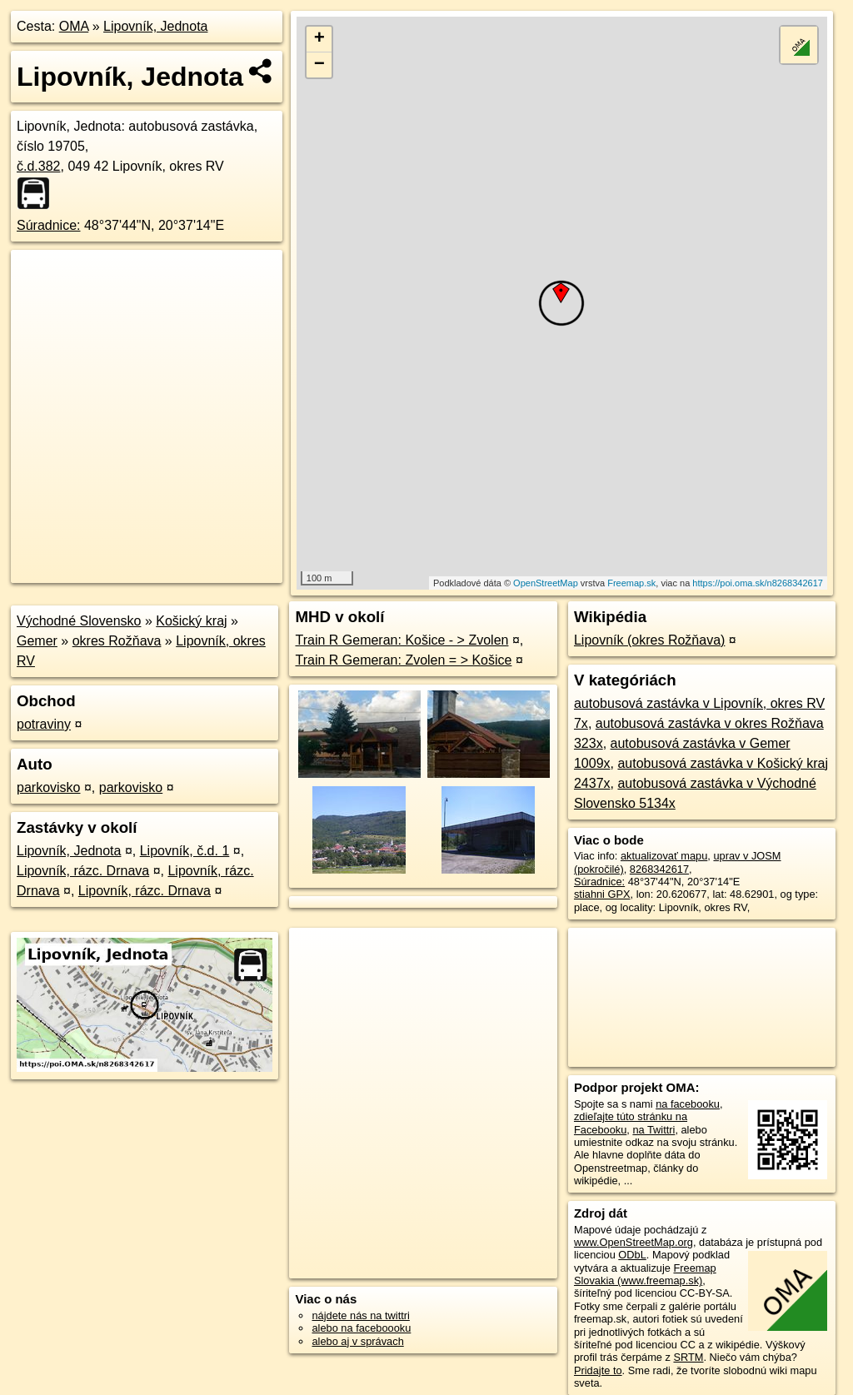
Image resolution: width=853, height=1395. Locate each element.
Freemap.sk (631, 583)
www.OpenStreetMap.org (633, 1242)
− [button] (319, 64)
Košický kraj (191, 621)
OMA (74, 26)
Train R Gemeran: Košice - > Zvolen (401, 640)
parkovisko (48, 787)
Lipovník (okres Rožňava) (649, 640)
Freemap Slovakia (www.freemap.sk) (645, 1274)
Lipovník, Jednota (155, 26)
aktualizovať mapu (664, 855)
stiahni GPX (602, 894)
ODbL (632, 1254)
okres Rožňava (117, 641)
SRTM (688, 1357)
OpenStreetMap (545, 583)
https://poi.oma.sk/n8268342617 (757, 583)
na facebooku (688, 1104)
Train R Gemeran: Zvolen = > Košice (403, 660)
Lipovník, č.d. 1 (185, 851)
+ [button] (319, 39)
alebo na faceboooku (361, 1328)
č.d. (39, 166)
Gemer (37, 641)
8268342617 (659, 869)
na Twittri (653, 1129)
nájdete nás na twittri (360, 1315)
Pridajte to (598, 1370)
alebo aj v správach (357, 1341)
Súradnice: (49, 225)
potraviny (44, 724)
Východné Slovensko (79, 621)
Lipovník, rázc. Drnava (83, 871)
